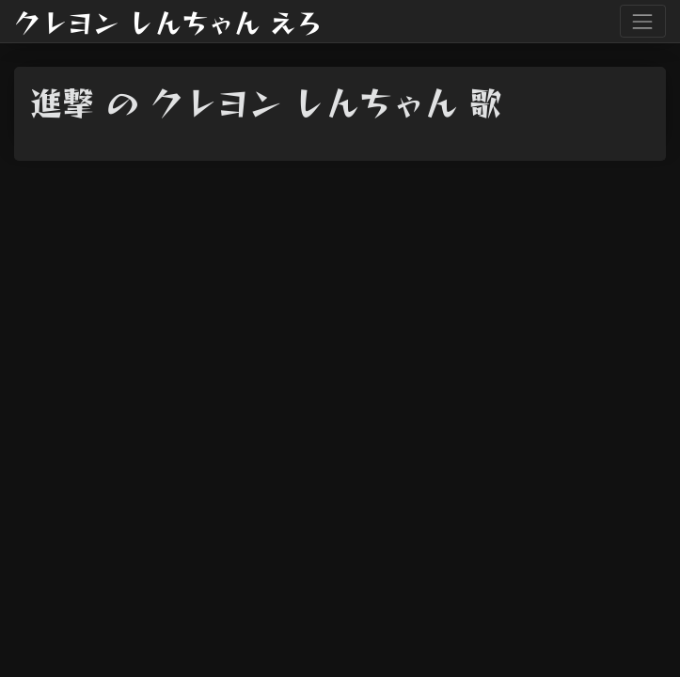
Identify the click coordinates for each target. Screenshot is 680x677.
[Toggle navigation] (643, 21)
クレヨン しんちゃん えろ (168, 21)
